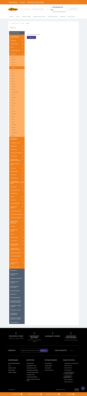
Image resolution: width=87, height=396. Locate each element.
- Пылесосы (13, 200)
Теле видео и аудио (52, 16)
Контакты (40, 2)
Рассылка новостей (49, 370)
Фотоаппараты (14, 322)
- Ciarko (13, 67)
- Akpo (12, 57)
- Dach (12, 70)
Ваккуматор (13, 270)
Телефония (62, 16)
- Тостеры (12, 226)
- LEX (12, 108)
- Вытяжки (12, 54)
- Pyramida (13, 124)
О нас (11, 2)
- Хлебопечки (13, 240)
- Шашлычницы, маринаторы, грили (15, 249)
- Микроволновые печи (14, 164)
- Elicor (12, 75)
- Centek (13, 65)
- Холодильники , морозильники (14, 244)
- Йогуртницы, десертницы (14, 139)
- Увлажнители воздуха (14, 230)
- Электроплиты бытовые (14, 263)
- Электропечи (14, 259)
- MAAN (13, 111)
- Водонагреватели (15, 50)
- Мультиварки (14, 171)
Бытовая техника (26, 16)
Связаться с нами (12, 367)
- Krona (13, 105)
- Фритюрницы (14, 237)
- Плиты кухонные (15, 190)
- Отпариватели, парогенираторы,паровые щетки (17, 182)
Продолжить (31, 37)
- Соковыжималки (14, 203)
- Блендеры (13, 40)
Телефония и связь (15, 310)
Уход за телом (71, 16)
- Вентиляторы (14, 44)
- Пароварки (13, 186)
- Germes (13, 86)
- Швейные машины (15, 252)
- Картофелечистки (15, 142)
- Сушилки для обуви (15, 211)
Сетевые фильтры (15, 297)
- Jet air (13, 100)
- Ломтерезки (13, 156)
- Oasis (12, 122)
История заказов (48, 365)
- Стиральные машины (13, 207)
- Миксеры (13, 168)
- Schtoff (13, 127)
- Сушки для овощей (15, 217)
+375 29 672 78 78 (67, 365)
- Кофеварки (13, 146)
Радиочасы (13, 294)
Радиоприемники (15, 290)
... (77, 16)
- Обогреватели (14, 178)
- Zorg (12, 135)
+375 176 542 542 (67, 370)
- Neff (12, 116)
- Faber (13, 81)
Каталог (18, 16)
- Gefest (13, 84)
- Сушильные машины (16, 214)
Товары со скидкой (12, 372)
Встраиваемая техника (14, 274)
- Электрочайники (15, 267)
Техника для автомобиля (13, 314)
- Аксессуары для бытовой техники (14, 36)
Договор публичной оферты (14, 363)
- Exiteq (13, 78)
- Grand (13, 89)
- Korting (13, 103)
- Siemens (13, 130)
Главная (11, 16)
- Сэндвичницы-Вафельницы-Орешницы (14, 222)
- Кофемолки (13, 149)
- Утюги (12, 234)
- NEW (12, 119)
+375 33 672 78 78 (67, 367)
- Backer (13, 59)
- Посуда (12, 196)
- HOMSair (13, 97)
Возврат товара (11, 370)
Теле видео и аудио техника (15, 306)
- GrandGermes (14, 92)
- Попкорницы (14, 193)
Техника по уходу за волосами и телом (15, 318)
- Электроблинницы (15, 256)
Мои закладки (48, 367)
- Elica (12, 73)
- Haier (12, 94)
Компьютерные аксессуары (14, 286)
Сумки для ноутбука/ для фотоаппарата (16, 301)
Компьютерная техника (39, 16)
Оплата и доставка (25, 2)
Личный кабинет (48, 363)
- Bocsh (13, 62)
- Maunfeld (13, 113)
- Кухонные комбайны (16, 152)
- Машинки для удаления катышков (15, 160)
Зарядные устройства (16, 278)
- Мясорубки (13, 174)
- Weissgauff (14, 132)
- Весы (12, 47)
